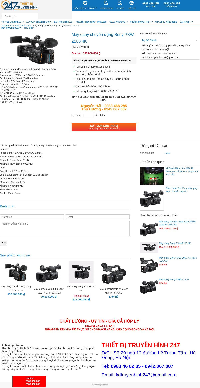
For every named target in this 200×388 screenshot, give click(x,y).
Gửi (4, 243)
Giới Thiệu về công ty (85, 5)
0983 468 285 (150, 5)
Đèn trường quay (11, 28)
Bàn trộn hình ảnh (63, 22)
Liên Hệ (132, 5)
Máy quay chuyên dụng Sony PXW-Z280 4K (56, 25)
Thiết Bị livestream (11, 22)
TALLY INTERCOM (117, 22)
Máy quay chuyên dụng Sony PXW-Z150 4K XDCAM (170, 225)
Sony (167, 153)
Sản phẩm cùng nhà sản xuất (159, 215)
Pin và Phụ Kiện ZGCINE (166, 22)
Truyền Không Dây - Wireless (91, 22)
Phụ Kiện (28, 28)
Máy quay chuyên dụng (38, 22)
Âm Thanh (185, 22)
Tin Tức (120, 5)
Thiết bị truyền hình (140, 22)
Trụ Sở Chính (149, 40)
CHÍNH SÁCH (106, 5)
